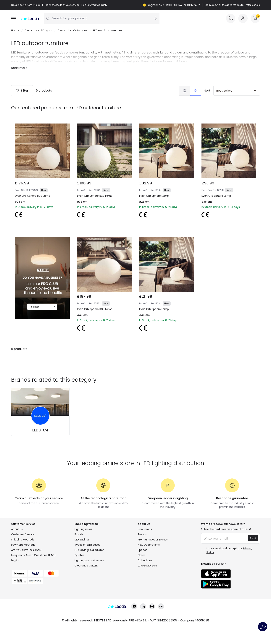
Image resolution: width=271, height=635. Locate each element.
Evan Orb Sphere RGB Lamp (32, 196)
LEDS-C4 (40, 430)
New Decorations (149, 545)
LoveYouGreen (147, 565)
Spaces (142, 550)
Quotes (79, 555)
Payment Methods (23, 545)
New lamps (145, 529)
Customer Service (23, 534)
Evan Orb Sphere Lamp (154, 196)
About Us (17, 529)
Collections (145, 560)
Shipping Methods (22, 539)
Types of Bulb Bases (87, 545)
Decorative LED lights (38, 30)
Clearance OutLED (86, 565)
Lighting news (83, 529)
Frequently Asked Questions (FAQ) (33, 555)
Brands (79, 534)
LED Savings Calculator (89, 550)
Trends (142, 534)
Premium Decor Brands (153, 539)
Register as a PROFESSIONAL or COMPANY (174, 5)
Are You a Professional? (26, 550)
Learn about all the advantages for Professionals (232, 5)
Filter (22, 90)
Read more (19, 68)
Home (15, 30)
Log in (15, 560)
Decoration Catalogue (73, 30)
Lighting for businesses (89, 560)
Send (253, 538)
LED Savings (82, 539)
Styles (141, 555)
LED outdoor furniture (107, 30)
